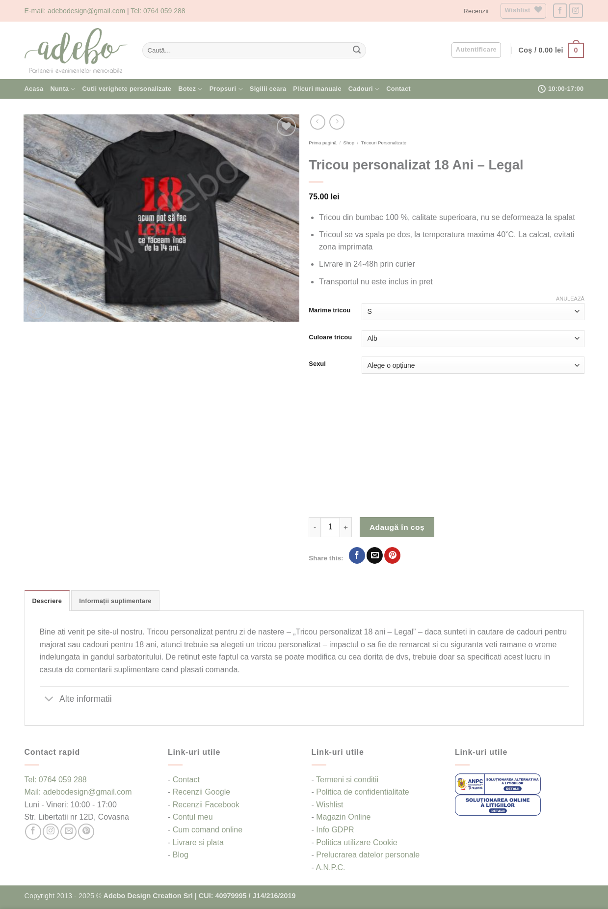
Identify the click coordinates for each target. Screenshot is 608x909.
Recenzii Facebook (206, 804)
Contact (398, 88)
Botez (190, 89)
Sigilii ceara (268, 88)
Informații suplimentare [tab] (115, 601)
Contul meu (193, 817)
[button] (476, 50)
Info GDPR (335, 830)
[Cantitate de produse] (330, 527)
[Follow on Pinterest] (86, 832)
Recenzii (476, 11)
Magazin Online (343, 817)
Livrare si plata (198, 842)
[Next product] (317, 122)
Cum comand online (207, 830)
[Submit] (356, 50)
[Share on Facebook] (357, 555)
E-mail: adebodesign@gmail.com (75, 11)
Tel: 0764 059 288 (158, 11)
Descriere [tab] (47, 601)
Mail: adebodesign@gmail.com (78, 792)
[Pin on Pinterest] (392, 555)
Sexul (317, 363)
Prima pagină (323, 142)
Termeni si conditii (347, 779)
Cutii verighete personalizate (127, 88)
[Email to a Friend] (375, 555)
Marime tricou (329, 310)
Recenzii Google (201, 792)
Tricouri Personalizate (383, 142)
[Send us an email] (68, 832)
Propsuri (226, 89)
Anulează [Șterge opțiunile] (570, 299)
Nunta (63, 89)
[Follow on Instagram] (576, 10)
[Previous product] (336, 122)
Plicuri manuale (317, 88)
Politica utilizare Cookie (356, 842)
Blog (180, 855)
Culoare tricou (330, 337)
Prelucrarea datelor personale (368, 855)
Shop (349, 142)
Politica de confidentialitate (362, 792)
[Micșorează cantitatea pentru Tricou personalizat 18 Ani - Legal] (314, 527)
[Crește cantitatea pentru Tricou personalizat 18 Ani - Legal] (346, 527)
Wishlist (329, 804)
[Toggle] (49, 699)
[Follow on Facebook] (560, 10)
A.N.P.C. (330, 867)
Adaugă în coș (397, 527)
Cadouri (364, 89)
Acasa (34, 88)
